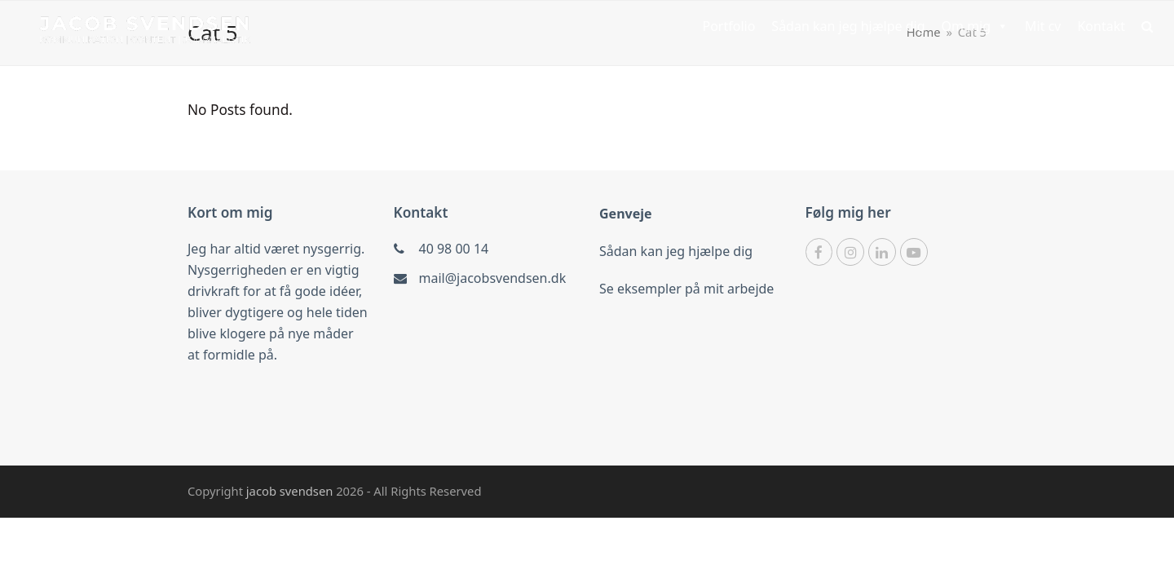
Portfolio (728, 26)
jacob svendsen (291, 491)
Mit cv (1043, 26)
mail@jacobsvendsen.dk (493, 278)
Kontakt (1101, 26)
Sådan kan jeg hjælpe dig (848, 26)
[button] (1147, 26)
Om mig (975, 26)
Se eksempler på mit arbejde (686, 289)
